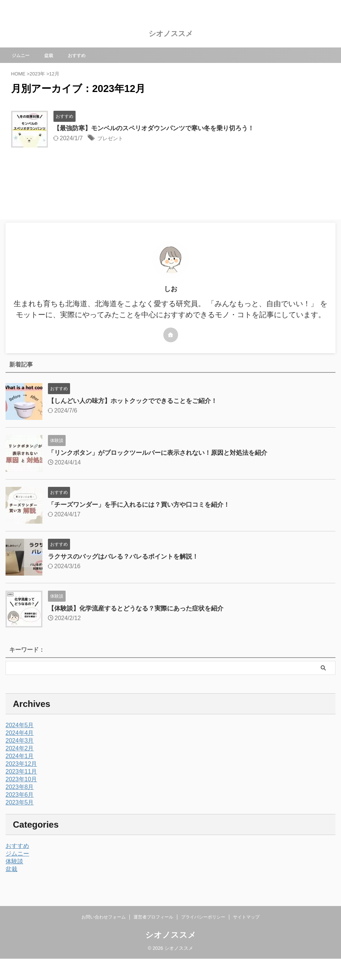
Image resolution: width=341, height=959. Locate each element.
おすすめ (84, 55)
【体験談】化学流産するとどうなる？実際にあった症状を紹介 (141, 608)
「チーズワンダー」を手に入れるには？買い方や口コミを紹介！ (144, 504)
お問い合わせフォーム (103, 917)
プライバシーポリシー (203, 917)
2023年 (37, 74)
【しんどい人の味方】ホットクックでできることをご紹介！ (137, 400)
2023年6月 (20, 795)
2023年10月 (21, 779)
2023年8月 (20, 787)
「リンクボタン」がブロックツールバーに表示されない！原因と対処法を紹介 (164, 452)
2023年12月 (21, 764)
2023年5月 (20, 802)
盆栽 (54, 55)
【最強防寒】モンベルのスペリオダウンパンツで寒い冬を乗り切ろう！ (159, 128)
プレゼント (112, 139)
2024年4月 (20, 733)
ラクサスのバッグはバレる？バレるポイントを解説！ (127, 556)
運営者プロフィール (153, 917)
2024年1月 (20, 756)
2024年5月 (20, 725)
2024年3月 (20, 740)
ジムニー (24, 55)
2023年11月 (21, 771)
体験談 (14, 861)
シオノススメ (171, 33)
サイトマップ (246, 917)
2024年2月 (20, 748)
